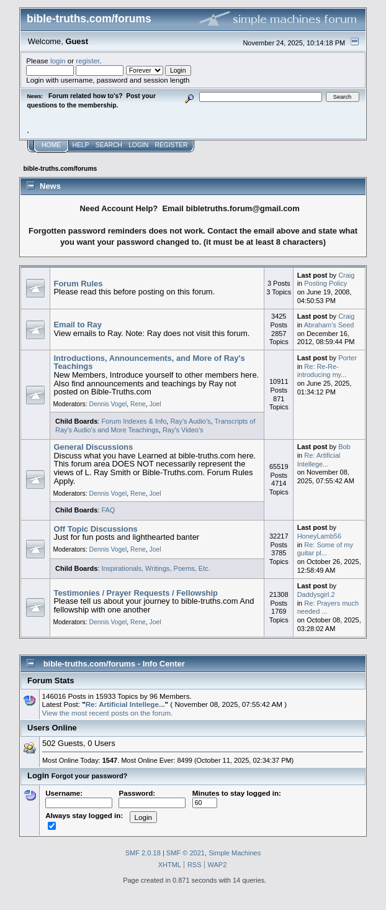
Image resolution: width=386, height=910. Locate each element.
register (87, 61)
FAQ (108, 510)
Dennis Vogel (108, 404)
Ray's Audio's (190, 421)
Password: (152, 797)
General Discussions (93, 447)
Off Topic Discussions (96, 529)
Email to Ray (78, 324)
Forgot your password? (90, 776)
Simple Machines (235, 853)
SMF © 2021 (185, 853)
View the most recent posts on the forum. (107, 713)
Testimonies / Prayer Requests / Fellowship (136, 593)
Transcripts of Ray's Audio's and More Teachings (155, 425)
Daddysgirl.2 (316, 594)
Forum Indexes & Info (133, 421)
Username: (78, 797)
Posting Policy (325, 283)
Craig (346, 275)
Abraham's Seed (329, 325)
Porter (347, 358)
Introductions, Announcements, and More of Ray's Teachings (149, 362)
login (58, 61)
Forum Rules (78, 283)
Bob (344, 446)
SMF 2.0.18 (143, 853)
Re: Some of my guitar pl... (325, 549)
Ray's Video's (183, 430)
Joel (155, 404)
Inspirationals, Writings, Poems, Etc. (155, 568)
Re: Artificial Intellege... (319, 460)
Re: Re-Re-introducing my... (322, 371)
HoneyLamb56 (319, 536)
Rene (138, 404)
